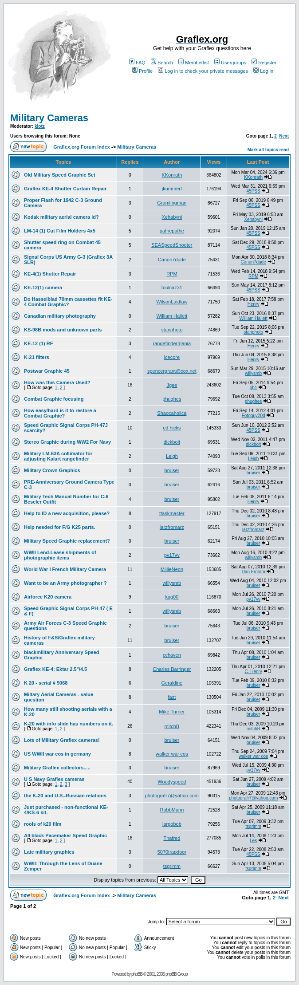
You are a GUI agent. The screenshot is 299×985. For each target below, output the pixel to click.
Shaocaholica (171, 413)
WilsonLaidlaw (171, 301)
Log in (263, 71)
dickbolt (172, 442)
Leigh (172, 456)
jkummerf (172, 188)
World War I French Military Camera (65, 569)
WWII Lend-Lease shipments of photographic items (60, 555)
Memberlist (193, 62)
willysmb (253, 373)
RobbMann (172, 809)
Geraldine (172, 683)
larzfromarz (172, 527)
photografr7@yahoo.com (172, 795)
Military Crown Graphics (52, 470)
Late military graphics (49, 852)
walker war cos (172, 753)
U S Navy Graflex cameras (54, 779)
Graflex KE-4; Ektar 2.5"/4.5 (55, 669)
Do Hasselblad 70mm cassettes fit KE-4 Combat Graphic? (68, 301)
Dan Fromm (253, 571)
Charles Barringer (172, 669)
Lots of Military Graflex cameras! (62, 740)
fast (172, 697)
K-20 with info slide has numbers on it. (68, 723)
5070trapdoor (171, 852)
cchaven (172, 655)
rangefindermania (172, 343)
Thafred (171, 838)
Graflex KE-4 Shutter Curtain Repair (65, 188)
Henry (254, 304)
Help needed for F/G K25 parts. (59, 527)
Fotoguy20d (253, 415)
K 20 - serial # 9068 (45, 683)
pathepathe (172, 230)
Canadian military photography (60, 316)
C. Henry (253, 671)
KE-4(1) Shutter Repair (50, 273)
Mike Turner (172, 711)
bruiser (172, 470)
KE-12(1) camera (43, 287)
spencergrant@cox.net (172, 371)
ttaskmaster (172, 513)
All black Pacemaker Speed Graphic (65, 835)
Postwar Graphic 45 (47, 371)
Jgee (171, 385)
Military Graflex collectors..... (57, 767)
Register (264, 62)
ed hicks (172, 427)
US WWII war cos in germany (57, 753)
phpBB (136, 974)
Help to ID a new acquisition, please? (67, 513)
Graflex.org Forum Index (81, 147)
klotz (40, 126)
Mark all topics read (268, 149)
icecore (172, 357)
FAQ (137, 62)
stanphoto (171, 329)
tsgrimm (253, 826)
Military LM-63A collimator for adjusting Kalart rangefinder (58, 456)
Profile (142, 71)
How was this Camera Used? (57, 382)
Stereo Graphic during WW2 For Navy (67, 442)
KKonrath (171, 174)
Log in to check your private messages (203, 71)
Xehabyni (171, 217)
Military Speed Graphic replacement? (67, 541)
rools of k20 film (42, 824)
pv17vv (172, 555)
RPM (171, 273)
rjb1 (253, 387)
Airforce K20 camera (47, 596)
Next (284, 136)
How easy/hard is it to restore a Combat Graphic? (60, 413)
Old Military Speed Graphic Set (59, 174)
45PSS (253, 191)
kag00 (171, 596)
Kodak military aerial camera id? (61, 217)
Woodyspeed (171, 781)
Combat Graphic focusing (53, 399)
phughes (171, 399)
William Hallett (172, 316)
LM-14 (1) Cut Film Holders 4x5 (59, 230)
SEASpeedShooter (171, 245)
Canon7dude (172, 259)
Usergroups (230, 62)
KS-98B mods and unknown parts (63, 329)
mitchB (172, 726)
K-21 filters (36, 357)
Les (253, 840)
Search (162, 62)
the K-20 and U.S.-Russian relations (65, 795)
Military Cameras (49, 117)
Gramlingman (171, 202)
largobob (171, 824)
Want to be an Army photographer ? (65, 583)
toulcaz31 (171, 287)
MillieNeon (172, 569)
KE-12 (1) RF (38, 343)
